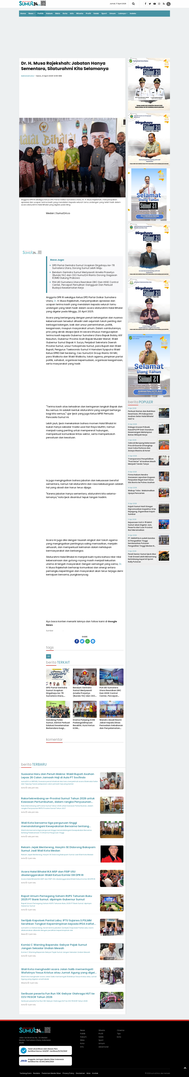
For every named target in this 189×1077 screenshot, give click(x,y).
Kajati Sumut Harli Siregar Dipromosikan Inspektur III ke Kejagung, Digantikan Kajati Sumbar (142, 510)
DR (48, 656)
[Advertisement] (94, 37)
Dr (55, 300)
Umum (112, 13)
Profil (88, 13)
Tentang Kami (26, 1073)
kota (23, 788)
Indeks (133, 13)
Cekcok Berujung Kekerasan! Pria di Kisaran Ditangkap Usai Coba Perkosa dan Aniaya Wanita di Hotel (141, 447)
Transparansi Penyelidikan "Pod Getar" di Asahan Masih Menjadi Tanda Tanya (142, 461)
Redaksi (36, 1073)
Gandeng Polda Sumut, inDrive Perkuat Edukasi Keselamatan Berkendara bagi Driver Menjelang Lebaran (58, 727)
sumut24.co (155, 1073)
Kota (65, 13)
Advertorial (103, 1047)
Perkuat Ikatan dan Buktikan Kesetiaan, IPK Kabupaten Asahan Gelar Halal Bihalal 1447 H (141, 415)
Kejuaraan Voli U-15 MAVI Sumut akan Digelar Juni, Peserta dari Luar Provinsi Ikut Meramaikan (140, 526)
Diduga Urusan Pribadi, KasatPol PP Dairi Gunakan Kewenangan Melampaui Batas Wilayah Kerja (141, 431)
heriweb (167, 1073)
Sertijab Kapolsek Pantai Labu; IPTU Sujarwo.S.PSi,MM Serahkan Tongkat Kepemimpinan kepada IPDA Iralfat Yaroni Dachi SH (57, 924)
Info (72, 13)
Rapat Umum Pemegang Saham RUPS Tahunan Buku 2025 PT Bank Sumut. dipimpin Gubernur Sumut (56, 897)
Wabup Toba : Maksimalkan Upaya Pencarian (141, 491)
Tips (119, 1033)
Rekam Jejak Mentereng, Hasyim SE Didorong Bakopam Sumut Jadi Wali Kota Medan (58, 848)
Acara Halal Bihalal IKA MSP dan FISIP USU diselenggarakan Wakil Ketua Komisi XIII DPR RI (52, 873)
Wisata (79, 13)
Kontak (95, 1073)
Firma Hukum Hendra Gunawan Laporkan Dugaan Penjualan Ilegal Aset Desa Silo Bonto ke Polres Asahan (141, 478)
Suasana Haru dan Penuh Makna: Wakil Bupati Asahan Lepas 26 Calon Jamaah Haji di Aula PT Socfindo (57, 775)
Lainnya (122, 13)
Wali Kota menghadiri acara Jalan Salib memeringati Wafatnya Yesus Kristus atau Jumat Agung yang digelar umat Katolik (59, 972)
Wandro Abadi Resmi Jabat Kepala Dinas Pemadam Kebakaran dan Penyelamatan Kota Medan (111, 725)
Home (23, 13)
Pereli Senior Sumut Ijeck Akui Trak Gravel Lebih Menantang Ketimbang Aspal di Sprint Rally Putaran (142, 558)
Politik (40, 13)
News (30, 13)
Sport (104, 13)
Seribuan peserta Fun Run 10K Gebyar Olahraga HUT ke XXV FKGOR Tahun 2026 (58, 995)
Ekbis (57, 13)
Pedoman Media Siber (51, 1073)
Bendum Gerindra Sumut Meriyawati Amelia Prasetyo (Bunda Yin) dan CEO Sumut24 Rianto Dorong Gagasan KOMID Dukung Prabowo (84, 275)
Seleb (96, 13)
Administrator (27, 76)
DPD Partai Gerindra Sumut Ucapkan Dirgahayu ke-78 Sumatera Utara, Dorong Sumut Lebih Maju (83, 267)
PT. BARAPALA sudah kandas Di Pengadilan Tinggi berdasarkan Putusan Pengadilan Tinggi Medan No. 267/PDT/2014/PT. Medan (142, 543)
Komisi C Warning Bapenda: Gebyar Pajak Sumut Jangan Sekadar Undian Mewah (54, 946)
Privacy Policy (68, 1073)
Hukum (49, 13)
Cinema (120, 1030)
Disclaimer (80, 1073)
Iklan (89, 1073)
